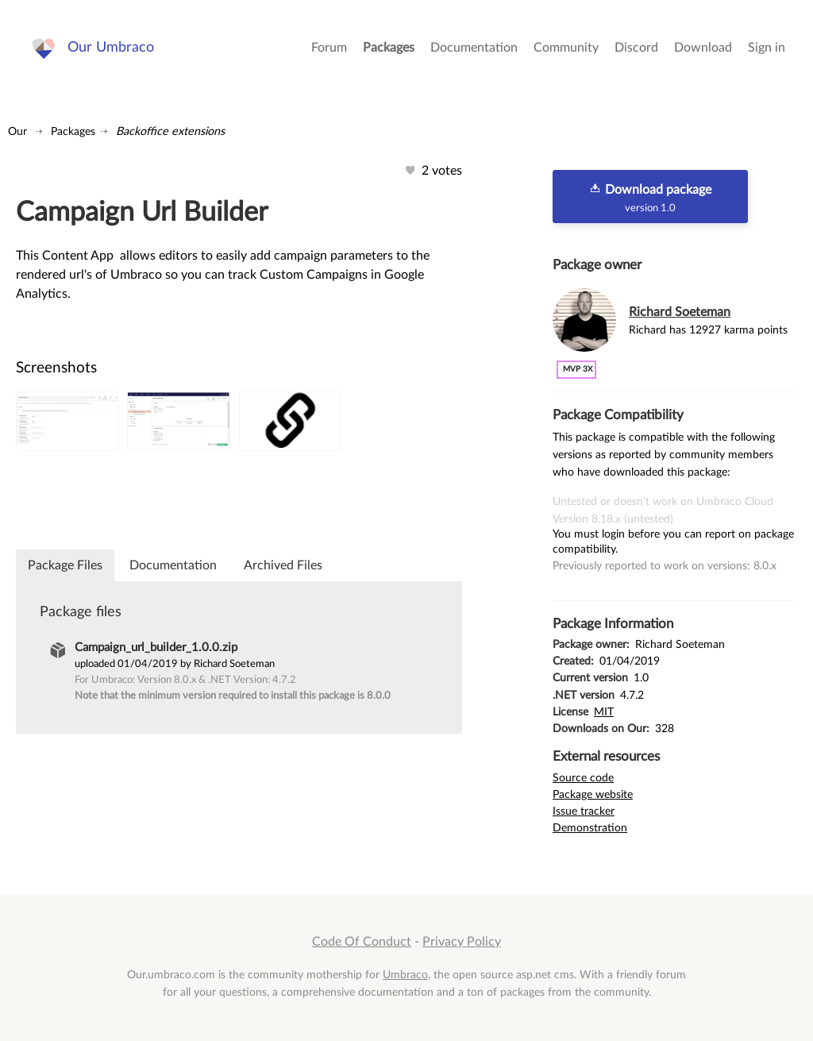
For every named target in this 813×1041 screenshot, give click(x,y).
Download (703, 47)
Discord (636, 47)
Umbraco (405, 975)
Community (566, 47)
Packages (388, 47)
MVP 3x (577, 369)
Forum (329, 47)
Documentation (474, 47)
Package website (593, 794)
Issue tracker (584, 811)
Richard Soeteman (679, 312)
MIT (604, 712)
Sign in (766, 47)
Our (17, 131)
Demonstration (590, 828)
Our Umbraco (110, 47)
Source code (583, 778)
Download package (650, 198)
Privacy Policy (461, 941)
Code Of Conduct (361, 941)
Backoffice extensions (170, 131)
